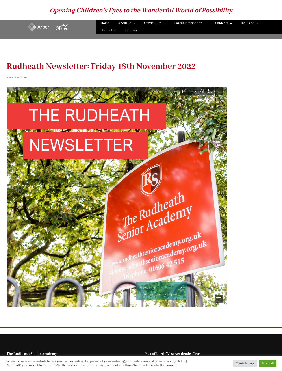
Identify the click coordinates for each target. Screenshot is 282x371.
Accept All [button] (268, 363)
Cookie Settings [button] (245, 363)
